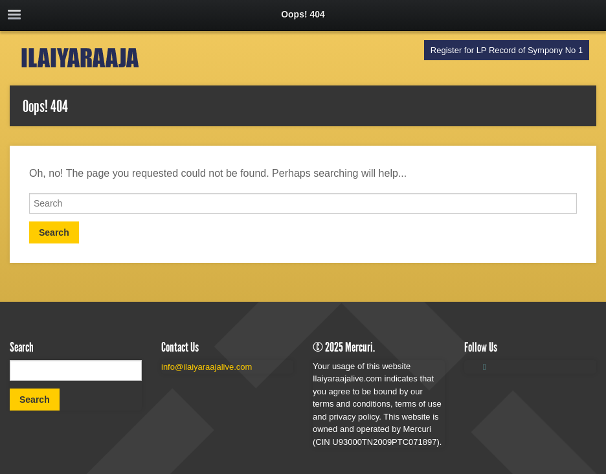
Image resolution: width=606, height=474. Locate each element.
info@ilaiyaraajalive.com (206, 367)
